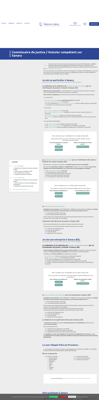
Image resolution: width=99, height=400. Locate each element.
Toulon (51, 372)
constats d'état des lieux (54, 171)
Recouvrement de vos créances (22, 172)
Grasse (50, 366)
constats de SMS (52, 124)
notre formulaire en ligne (83, 147)
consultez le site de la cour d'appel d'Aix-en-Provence (77, 382)
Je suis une (18, 177)
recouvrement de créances (55, 209)
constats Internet (52, 127)
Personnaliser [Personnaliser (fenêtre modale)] (72, 396)
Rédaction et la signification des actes (24, 186)
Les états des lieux (50, 258)
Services (19, 23)
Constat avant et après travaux (54, 101)
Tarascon (51, 371)
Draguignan (52, 365)
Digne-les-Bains (53, 363)
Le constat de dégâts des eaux (53, 110)
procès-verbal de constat (76, 86)
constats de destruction (54, 260)
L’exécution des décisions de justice (23, 174)
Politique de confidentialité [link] (82, 396)
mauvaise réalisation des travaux (67, 103)
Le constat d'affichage (51, 100)
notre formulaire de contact (82, 194)
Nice (50, 369)
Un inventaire (49, 116)
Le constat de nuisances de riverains (55, 112)
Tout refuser (63, 396)
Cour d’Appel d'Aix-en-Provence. (54, 68)
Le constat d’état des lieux (52, 115)
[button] (75, 24)
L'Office (3, 23)
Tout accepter (53, 396)
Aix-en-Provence (53, 362)
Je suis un (18, 166)
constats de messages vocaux (55, 125)
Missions (11, 23)
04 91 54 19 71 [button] (59, 147)
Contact (27, 23)
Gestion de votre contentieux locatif (23, 171)
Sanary (50, 368)
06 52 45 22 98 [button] (59, 150)
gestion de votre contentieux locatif (58, 161)
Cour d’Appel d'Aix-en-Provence (20, 189)
